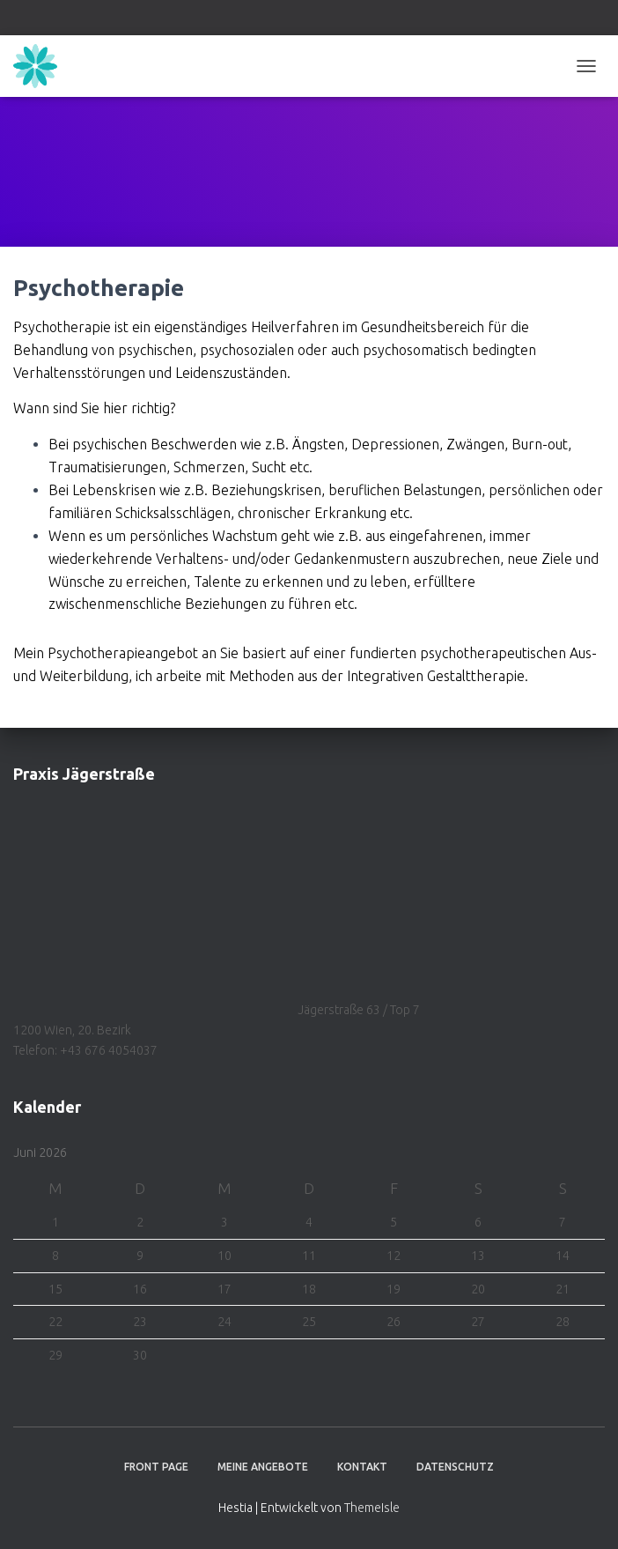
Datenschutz (455, 1466)
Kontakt (362, 1466)
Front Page (156, 1466)
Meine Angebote (262, 1466)
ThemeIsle (372, 1508)
